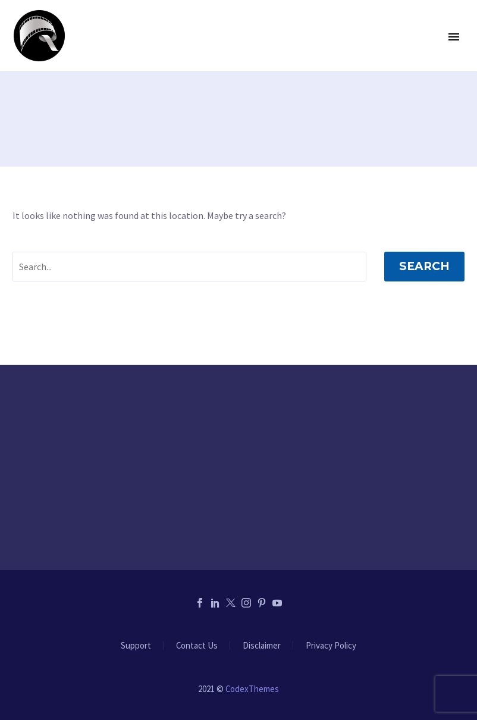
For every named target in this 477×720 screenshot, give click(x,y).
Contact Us (197, 645)
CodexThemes (252, 688)
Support (136, 645)
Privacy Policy (331, 645)
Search (424, 266)
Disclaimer (262, 645)
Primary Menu (453, 36)
